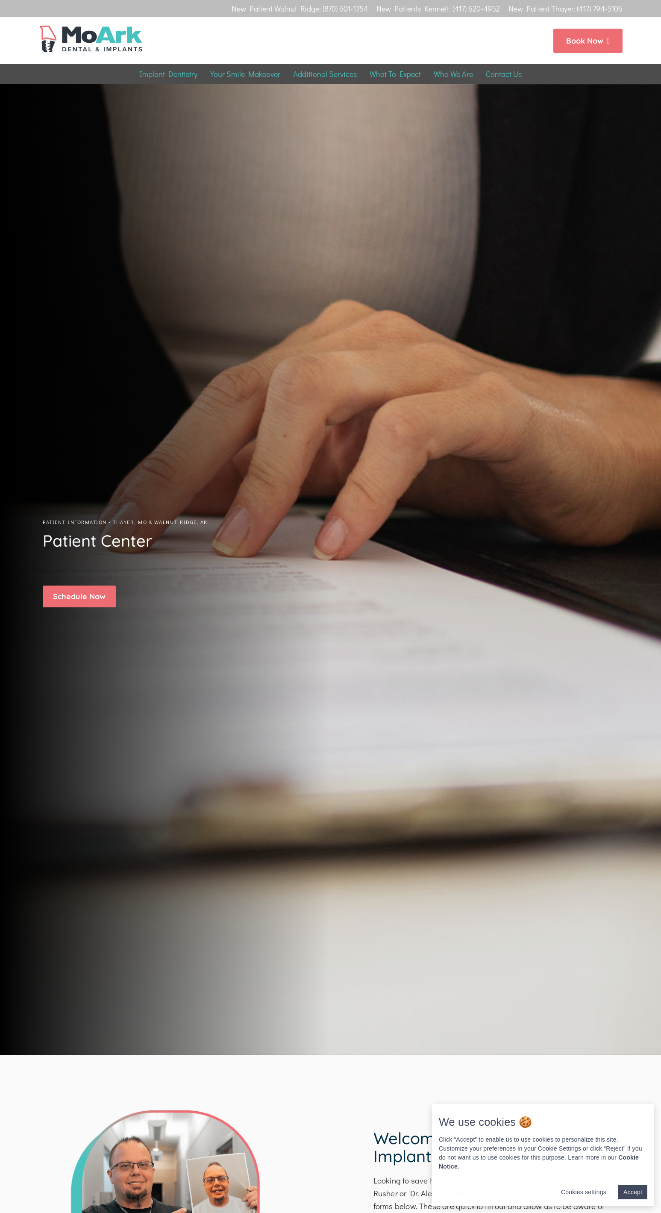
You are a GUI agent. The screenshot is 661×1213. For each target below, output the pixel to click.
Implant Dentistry (168, 74)
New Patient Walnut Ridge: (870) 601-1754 (300, 8)
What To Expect (395, 74)
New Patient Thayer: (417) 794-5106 (565, 8)
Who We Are (453, 74)
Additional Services (325, 74)
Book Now (588, 41)
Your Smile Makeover (245, 74)
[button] (79, 596)
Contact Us (504, 74)
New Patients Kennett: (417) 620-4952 (438, 8)
